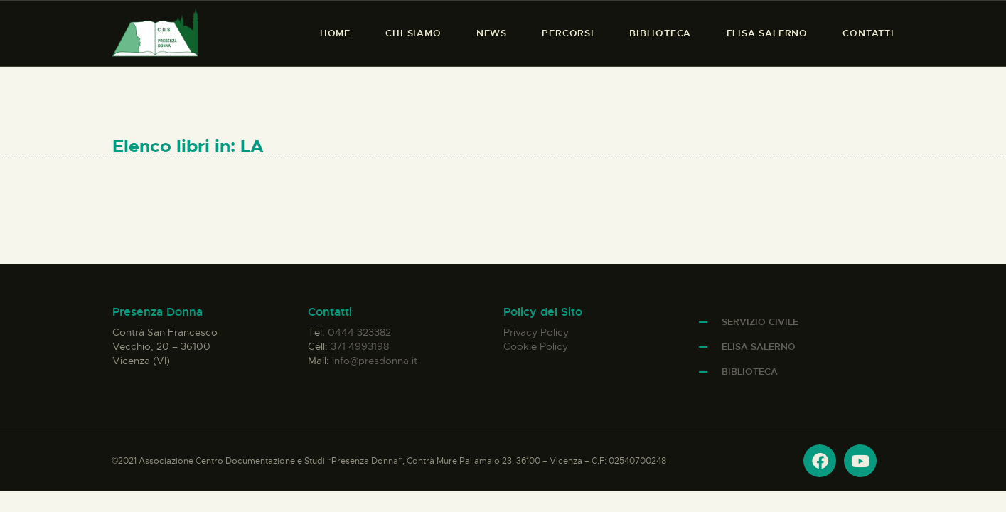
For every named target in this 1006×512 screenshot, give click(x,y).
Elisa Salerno (759, 347)
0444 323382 (359, 332)
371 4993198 (360, 346)
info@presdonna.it (374, 360)
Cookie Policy (535, 346)
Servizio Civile (760, 322)
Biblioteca (750, 372)
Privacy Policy (536, 332)
